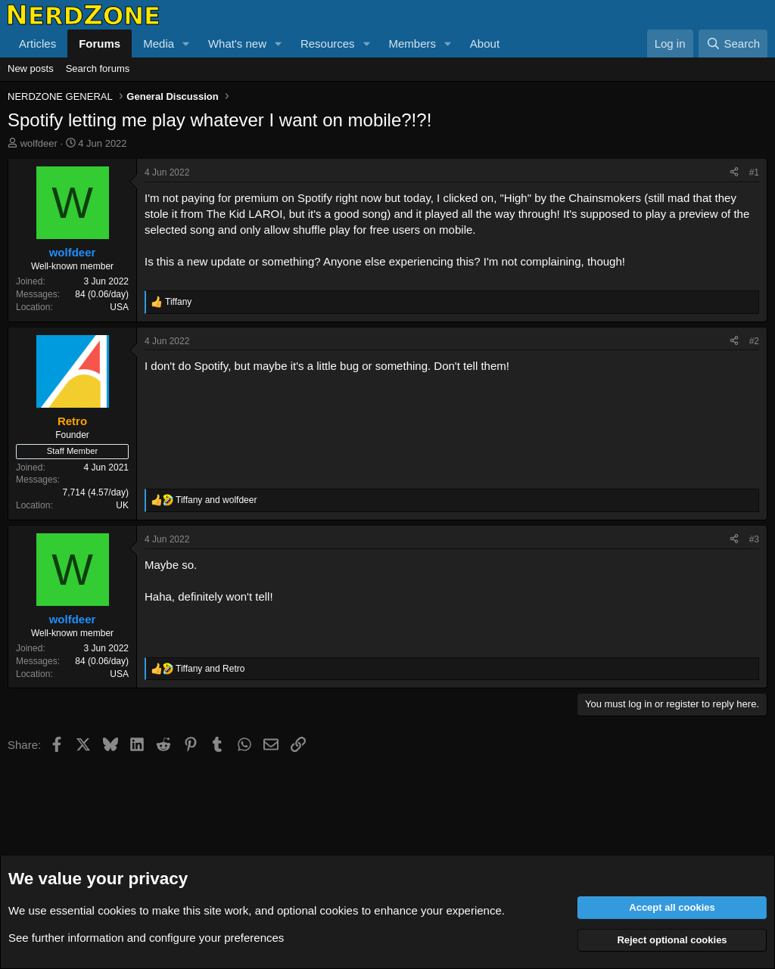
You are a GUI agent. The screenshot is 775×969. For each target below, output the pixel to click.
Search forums (98, 68)
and (216, 500)
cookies (117, 910)
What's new (237, 43)
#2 (754, 341)
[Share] (734, 173)
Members (412, 43)
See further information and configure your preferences (146, 937)
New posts (31, 68)
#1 (754, 172)
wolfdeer (39, 143)
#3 (754, 539)
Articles (37, 43)
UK (122, 505)
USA (119, 307)
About (485, 43)
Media (158, 43)
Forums (99, 43)
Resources (327, 43)
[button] (186, 43)
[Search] (733, 43)
